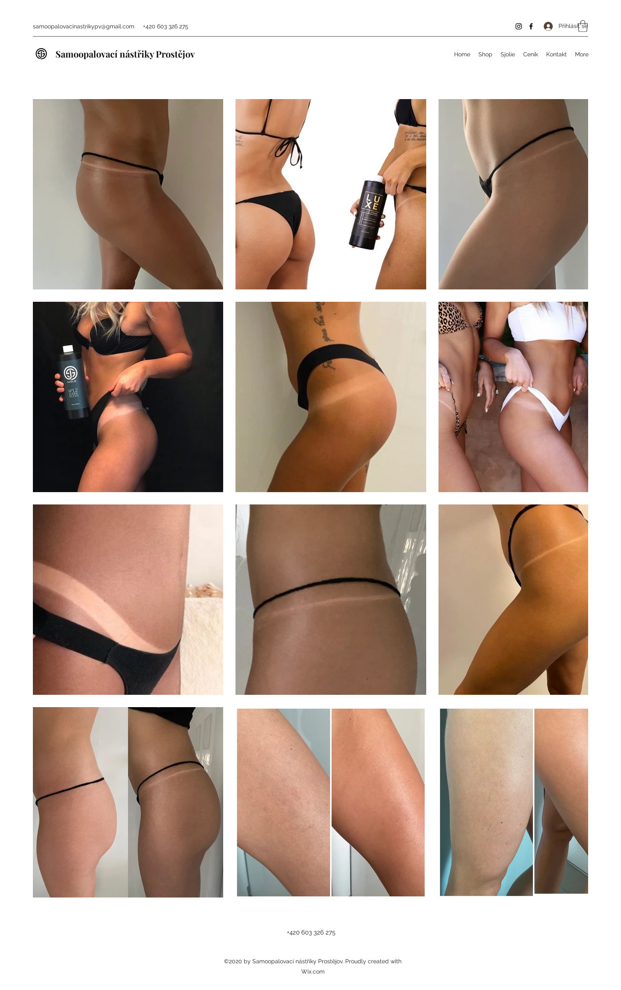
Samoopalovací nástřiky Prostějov (125, 54)
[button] (583, 26)
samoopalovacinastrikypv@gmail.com (83, 26)
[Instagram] (519, 26)
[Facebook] (531, 26)
